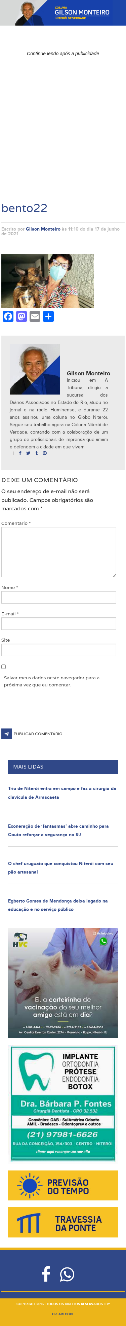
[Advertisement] (63, 122)
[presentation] (52, 712)
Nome (9, 587)
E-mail (10, 614)
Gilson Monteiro (43, 229)
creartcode (63, 1314)
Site (5, 640)
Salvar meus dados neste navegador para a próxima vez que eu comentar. (52, 681)
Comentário (16, 523)
